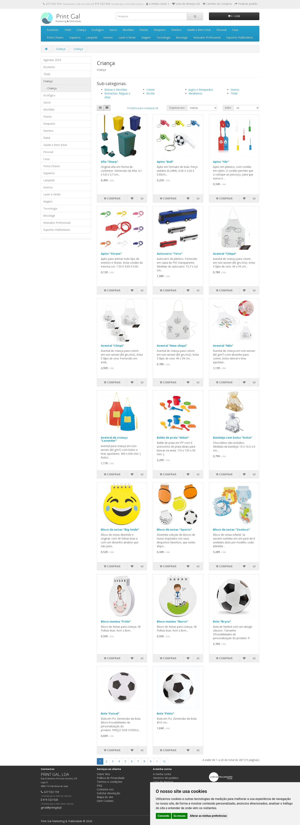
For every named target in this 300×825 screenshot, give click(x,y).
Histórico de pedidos (165, 778)
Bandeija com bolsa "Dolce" (232, 437)
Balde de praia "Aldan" (173, 437)
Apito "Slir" (221, 161)
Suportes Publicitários (239, 37)
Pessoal (221, 30)
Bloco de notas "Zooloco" (231, 529)
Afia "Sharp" (109, 161)
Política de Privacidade (111, 778)
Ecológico (98, 30)
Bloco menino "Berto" (172, 621)
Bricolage (182, 37)
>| (164, 761)
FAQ (99, 785)
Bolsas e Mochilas (115, 89)
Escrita (150, 93)
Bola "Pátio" (165, 713)
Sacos (113, 30)
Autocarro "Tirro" (169, 253)
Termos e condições (109, 782)
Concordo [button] (163, 815)
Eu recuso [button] (180, 815)
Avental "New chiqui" (172, 345)
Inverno (108, 37)
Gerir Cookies (105, 801)
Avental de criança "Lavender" (114, 439)
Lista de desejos (163, 782)
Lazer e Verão (127, 37)
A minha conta (162, 774)
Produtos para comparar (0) (142, 108)
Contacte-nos (105, 789)
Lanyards (92, 37)
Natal (46, 138)
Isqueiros (75, 37)
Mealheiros (195, 93)
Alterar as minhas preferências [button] (208, 815)
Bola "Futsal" (110, 713)
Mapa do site (105, 797)
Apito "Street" (111, 253)
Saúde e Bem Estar (199, 30)
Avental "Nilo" (223, 345)
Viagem (146, 37)
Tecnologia (163, 37)
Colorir (150, 89)
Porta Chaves (55, 37)
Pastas (144, 30)
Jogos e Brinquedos (201, 89)
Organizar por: (177, 107)
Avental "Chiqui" (224, 253)
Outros (235, 89)
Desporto (160, 30)
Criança (81, 30)
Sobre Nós (103, 774)
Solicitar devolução (108, 793)
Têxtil (67, 30)
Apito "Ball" (165, 161)
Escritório (52, 30)
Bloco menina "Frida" (116, 621)
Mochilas (128, 30)
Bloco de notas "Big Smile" (120, 529)
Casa (235, 30)
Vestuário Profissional (206, 37)
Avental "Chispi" (112, 345)
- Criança (50, 88)
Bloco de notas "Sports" (174, 529)
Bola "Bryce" (222, 621)
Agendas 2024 (52, 60)
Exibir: (228, 107)
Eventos (176, 30)
